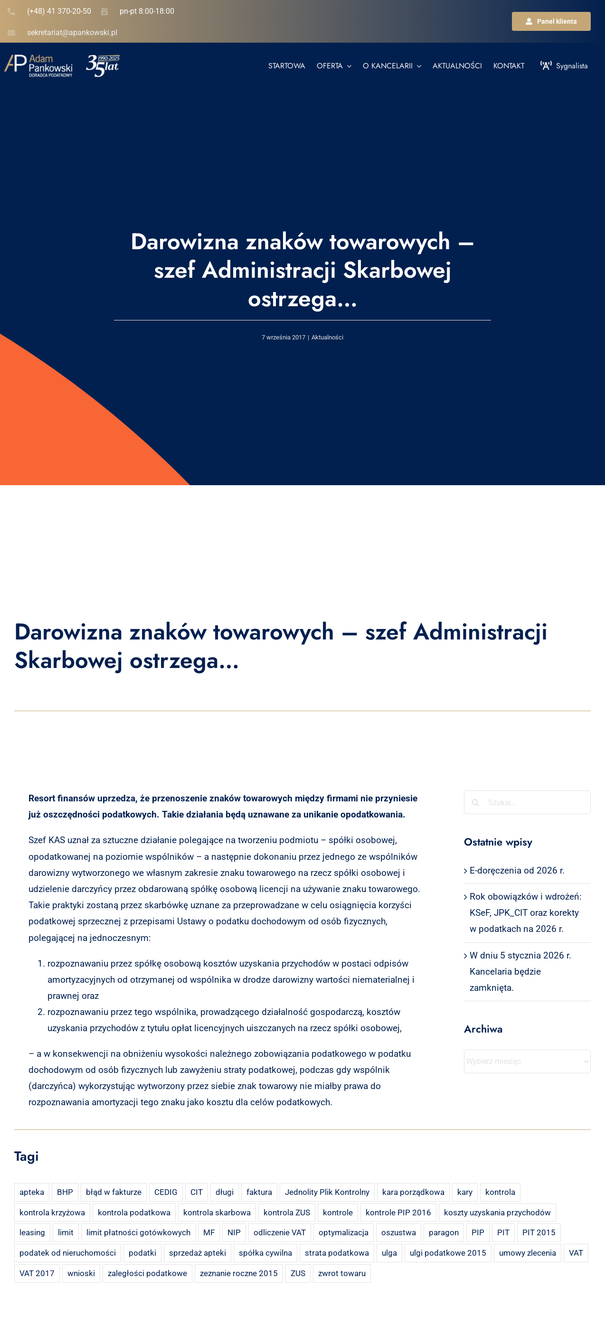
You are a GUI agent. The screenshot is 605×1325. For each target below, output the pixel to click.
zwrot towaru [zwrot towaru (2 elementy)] (342, 1273)
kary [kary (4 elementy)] (465, 1192)
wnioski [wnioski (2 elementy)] (81, 1273)
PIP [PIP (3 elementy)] (478, 1232)
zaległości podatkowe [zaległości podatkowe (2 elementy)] (147, 1273)
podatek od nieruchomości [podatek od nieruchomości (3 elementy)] (67, 1253)
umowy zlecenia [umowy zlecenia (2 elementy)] (527, 1253)
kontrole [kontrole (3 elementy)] (338, 1212)
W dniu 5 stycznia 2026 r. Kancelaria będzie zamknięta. (520, 971)
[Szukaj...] (527, 802)
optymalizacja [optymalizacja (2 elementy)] (344, 1232)
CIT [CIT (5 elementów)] (196, 1192)
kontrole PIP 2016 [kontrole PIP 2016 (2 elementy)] (398, 1212)
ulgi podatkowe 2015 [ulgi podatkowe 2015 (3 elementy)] (448, 1253)
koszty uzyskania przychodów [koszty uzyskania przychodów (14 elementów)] (497, 1212)
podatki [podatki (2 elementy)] (142, 1253)
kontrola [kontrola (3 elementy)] (500, 1192)
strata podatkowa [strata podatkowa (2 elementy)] (337, 1253)
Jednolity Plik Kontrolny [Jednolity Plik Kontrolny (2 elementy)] (327, 1192)
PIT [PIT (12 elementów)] (503, 1232)
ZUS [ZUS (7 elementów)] (298, 1273)
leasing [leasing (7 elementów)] (32, 1232)
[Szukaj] (476, 802)
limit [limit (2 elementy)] (66, 1232)
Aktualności (327, 337)
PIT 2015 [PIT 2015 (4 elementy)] (539, 1232)
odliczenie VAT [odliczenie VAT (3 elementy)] (280, 1232)
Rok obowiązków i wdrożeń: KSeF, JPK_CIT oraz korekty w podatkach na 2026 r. (526, 912)
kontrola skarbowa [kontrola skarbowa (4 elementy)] (217, 1212)
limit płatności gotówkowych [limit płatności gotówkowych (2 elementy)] (138, 1232)
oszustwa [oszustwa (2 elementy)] (398, 1232)
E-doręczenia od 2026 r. (517, 870)
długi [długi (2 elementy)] (225, 1192)
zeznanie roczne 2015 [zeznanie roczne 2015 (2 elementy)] (239, 1273)
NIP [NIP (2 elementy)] (234, 1232)
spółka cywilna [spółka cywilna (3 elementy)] (265, 1253)
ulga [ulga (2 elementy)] (389, 1253)
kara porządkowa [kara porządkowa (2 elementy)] (413, 1192)
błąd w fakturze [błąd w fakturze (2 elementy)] (114, 1192)
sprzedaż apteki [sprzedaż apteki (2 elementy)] (197, 1253)
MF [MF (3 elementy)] (209, 1232)
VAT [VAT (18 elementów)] (576, 1253)
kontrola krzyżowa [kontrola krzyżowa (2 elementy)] (52, 1212)
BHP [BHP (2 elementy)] (65, 1192)
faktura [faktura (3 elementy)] (259, 1192)
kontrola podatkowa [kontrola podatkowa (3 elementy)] (134, 1212)
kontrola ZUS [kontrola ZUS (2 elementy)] (287, 1212)
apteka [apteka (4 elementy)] (31, 1192)
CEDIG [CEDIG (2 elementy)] (166, 1192)
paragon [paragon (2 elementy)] (444, 1232)
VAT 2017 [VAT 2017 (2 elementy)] (37, 1273)
